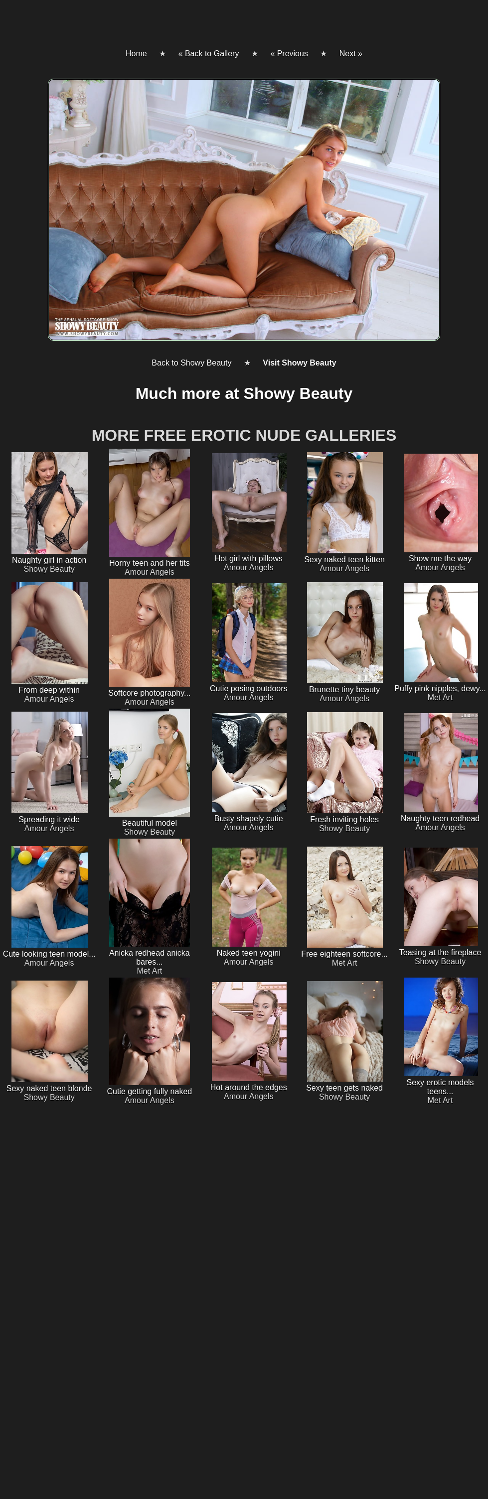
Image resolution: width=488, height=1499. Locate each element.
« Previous (289, 53)
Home (136, 53)
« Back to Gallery (208, 53)
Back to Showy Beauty (191, 363)
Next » (350, 53)
